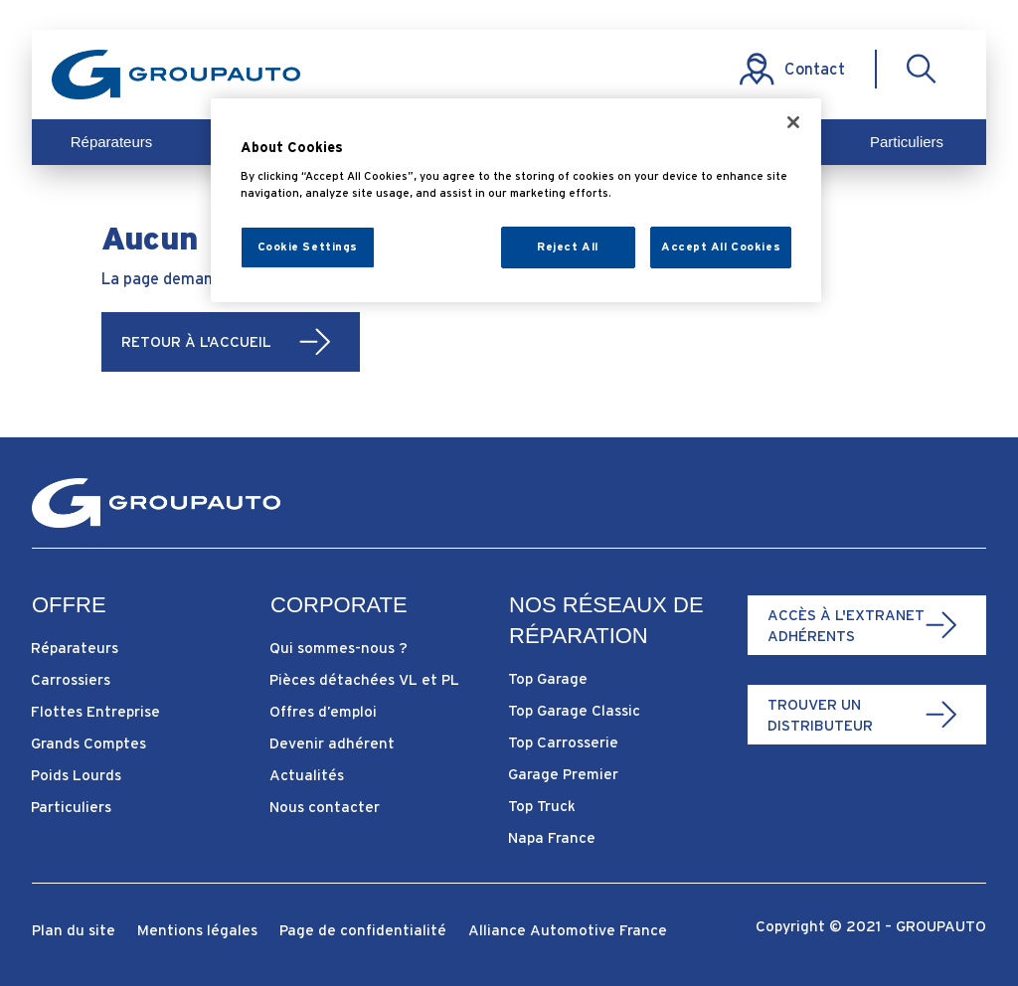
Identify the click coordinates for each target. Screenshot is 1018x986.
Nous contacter (324, 806)
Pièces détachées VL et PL (364, 679)
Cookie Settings (308, 246)
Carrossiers (70, 679)
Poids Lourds (76, 774)
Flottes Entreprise (95, 711)
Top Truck (542, 805)
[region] (516, 200)
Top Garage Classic (574, 710)
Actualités (306, 774)
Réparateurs (112, 141)
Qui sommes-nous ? (338, 647)
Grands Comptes (88, 743)
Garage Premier (563, 773)
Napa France (551, 837)
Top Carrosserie (563, 742)
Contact (814, 69)
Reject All (567, 246)
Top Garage (548, 678)
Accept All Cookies (720, 246)
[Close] (793, 122)
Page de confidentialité (362, 930)
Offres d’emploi (323, 711)
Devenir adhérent (332, 743)
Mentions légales (197, 930)
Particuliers (906, 141)
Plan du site (73, 930)
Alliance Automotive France (567, 930)
